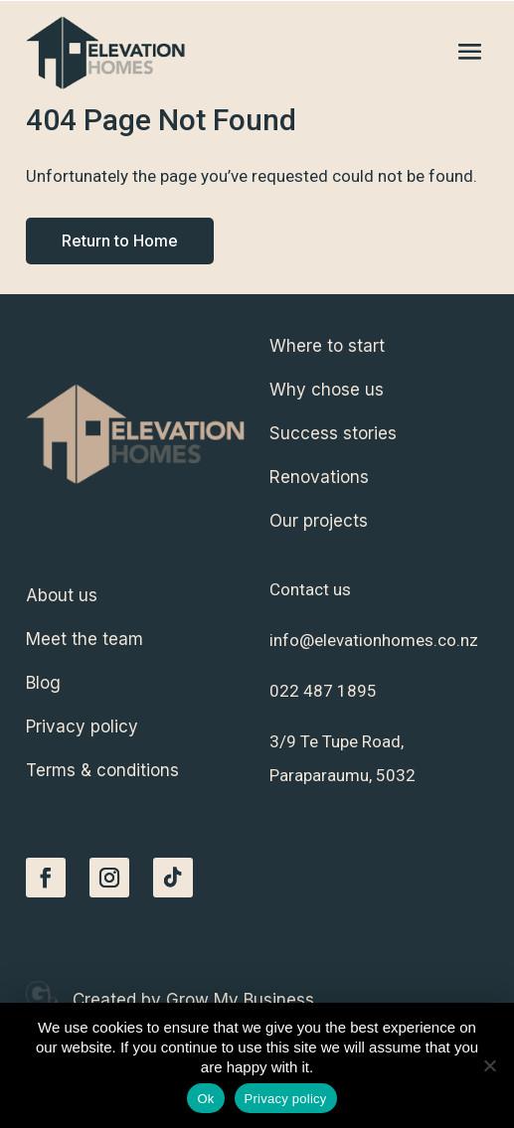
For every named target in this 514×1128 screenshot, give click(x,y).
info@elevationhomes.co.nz (373, 640)
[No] (489, 1065)
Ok (205, 1098)
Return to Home (120, 240)
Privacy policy (286, 1098)
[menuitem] (378, 346)
